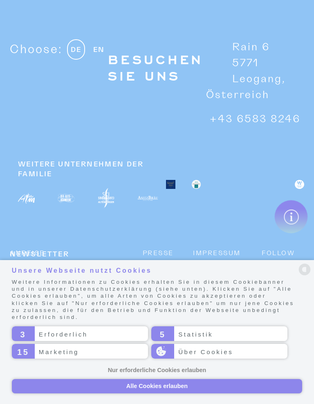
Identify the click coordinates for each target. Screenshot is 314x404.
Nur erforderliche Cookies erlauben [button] (157, 370)
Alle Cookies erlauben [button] (157, 386)
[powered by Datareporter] (304, 269)
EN (99, 50)
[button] (80, 333)
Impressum (217, 253)
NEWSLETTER (40, 254)
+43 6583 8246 (255, 119)
